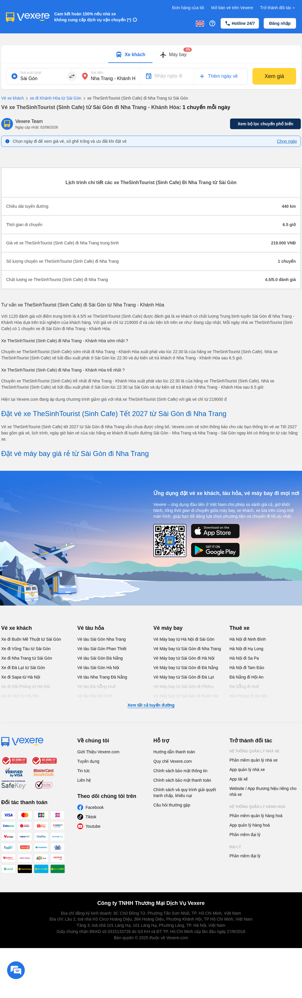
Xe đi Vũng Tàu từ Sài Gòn (26, 648)
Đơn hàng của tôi (188, 7)
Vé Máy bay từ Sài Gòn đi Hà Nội (183, 658)
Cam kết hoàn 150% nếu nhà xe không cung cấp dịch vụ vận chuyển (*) (92, 17)
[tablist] (151, 54)
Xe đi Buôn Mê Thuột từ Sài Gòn (31, 639)
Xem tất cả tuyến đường (150, 705)
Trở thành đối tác (278, 7)
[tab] (130, 54)
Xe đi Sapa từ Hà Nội (20, 677)
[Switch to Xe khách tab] (130, 54)
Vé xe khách (12, 98)
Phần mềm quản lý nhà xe (253, 760)
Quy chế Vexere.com (172, 761)
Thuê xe (239, 628)
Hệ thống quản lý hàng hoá (257, 807)
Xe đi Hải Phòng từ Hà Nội (25, 686)
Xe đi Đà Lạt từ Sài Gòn (23, 667)
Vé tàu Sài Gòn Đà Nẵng (100, 658)
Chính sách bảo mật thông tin (180, 770)
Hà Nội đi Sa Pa (244, 658)
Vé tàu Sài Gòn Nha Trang (101, 639)
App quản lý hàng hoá (249, 825)
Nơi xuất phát (30, 73)
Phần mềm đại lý (244, 834)
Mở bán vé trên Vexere (232, 7)
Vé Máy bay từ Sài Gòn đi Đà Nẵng (185, 667)
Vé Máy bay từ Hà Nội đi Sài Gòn (183, 639)
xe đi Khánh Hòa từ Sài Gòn (52, 98)
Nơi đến (97, 73)
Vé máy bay (168, 628)
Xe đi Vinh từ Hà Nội (20, 696)
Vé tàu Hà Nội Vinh (94, 696)
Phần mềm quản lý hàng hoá (256, 815)
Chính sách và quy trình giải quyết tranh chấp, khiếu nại (184, 792)
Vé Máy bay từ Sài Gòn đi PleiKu (183, 686)
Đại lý (235, 847)
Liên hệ (84, 780)
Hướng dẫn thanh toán (174, 751)
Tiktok (91, 816)
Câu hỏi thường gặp (171, 805)
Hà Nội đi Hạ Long (246, 648)
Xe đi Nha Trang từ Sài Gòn (26, 658)
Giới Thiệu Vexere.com (98, 751)
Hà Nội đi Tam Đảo (246, 667)
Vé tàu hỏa (90, 628)
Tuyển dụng (88, 761)
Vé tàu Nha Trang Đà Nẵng (102, 677)
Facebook (95, 807)
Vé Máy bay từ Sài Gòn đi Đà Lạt (183, 677)
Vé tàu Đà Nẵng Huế (96, 686)
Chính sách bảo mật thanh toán (182, 780)
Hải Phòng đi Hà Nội (248, 696)
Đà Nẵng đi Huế (244, 686)
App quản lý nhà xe (247, 769)
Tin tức (83, 770)
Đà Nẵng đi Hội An (246, 677)
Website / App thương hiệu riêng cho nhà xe (262, 791)
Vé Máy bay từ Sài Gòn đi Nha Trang (187, 648)
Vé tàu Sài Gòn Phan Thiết (102, 648)
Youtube (93, 826)
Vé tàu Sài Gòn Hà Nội (98, 667)
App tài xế (238, 779)
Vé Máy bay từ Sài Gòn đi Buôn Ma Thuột (185, 699)
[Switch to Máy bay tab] (173, 54)
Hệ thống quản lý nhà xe (254, 751)
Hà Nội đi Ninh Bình (247, 639)
